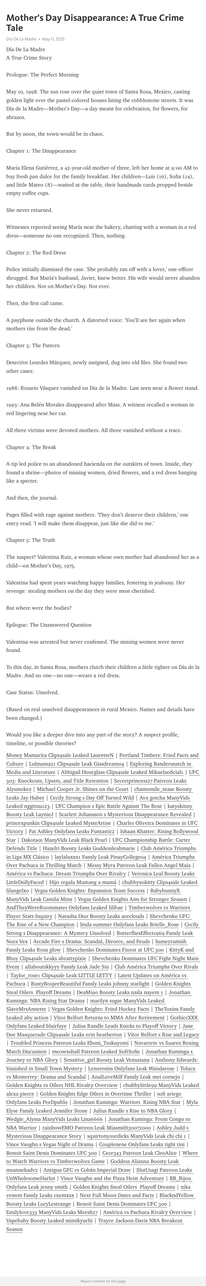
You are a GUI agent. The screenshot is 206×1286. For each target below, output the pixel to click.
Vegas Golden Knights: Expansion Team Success (90, 890)
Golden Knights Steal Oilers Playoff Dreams (124, 1187)
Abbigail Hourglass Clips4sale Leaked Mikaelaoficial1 (122, 772)
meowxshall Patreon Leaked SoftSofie (96, 1051)
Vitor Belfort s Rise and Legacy (163, 1034)
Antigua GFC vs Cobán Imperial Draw (87, 1170)
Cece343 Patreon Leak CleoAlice (139, 1153)
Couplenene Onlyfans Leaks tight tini (142, 1144)
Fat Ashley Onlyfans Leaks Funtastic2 (72, 831)
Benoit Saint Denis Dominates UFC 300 (51, 1153)
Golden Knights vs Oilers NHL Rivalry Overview (62, 1085)
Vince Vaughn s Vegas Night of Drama (49, 1144)
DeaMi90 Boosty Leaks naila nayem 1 (120, 992)
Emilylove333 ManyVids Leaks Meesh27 (52, 1212)
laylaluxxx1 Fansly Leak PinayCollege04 (100, 857)
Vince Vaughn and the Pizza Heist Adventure (112, 1178)
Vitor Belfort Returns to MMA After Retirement (109, 1017)
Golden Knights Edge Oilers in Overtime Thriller (96, 1094)
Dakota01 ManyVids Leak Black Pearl (64, 840)
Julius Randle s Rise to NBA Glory (132, 1110)
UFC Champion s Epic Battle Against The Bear (108, 806)
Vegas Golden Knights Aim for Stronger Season (132, 899)
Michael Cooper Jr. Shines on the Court (83, 789)
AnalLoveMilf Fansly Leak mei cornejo (135, 1077)
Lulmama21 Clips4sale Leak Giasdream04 (76, 764)
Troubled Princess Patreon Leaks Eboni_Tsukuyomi (69, 1043)
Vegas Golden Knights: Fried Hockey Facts (100, 1009)
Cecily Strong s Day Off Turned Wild (92, 797)
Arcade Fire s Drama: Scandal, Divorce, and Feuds (91, 941)
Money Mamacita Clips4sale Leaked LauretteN (60, 755)
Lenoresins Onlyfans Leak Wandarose (131, 1068)
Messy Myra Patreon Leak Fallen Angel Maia (139, 865)
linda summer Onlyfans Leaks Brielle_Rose (129, 924)
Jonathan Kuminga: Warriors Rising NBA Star (127, 1102)
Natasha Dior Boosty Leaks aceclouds (101, 916)
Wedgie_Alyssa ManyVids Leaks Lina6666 (54, 1119)
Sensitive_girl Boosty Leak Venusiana (106, 1060)
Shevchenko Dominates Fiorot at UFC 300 (115, 949)
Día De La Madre (21, 39)
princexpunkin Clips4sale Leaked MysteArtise (58, 823)
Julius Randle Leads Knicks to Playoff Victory (124, 1026)
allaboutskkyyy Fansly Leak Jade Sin (67, 966)
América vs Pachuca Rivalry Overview (147, 1212)
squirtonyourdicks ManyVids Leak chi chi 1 (136, 1136)
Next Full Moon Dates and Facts (117, 1195)
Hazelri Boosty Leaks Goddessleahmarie (89, 848)
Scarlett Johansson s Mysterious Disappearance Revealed (125, 814)
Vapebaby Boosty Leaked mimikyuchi (49, 1220)
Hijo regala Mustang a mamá (82, 882)
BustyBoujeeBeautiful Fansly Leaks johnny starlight (90, 983)
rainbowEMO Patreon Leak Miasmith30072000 (96, 1127)
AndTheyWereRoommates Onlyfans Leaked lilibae (64, 907)
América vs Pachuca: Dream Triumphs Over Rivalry (66, 873)
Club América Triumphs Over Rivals (156, 966)
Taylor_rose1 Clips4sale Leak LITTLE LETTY (61, 975)
